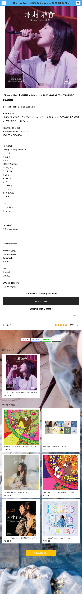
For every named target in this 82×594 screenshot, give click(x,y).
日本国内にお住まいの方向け (41, 309)
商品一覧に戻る (41, 553)
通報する (76, 315)
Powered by (41, 569)
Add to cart (41, 301)
